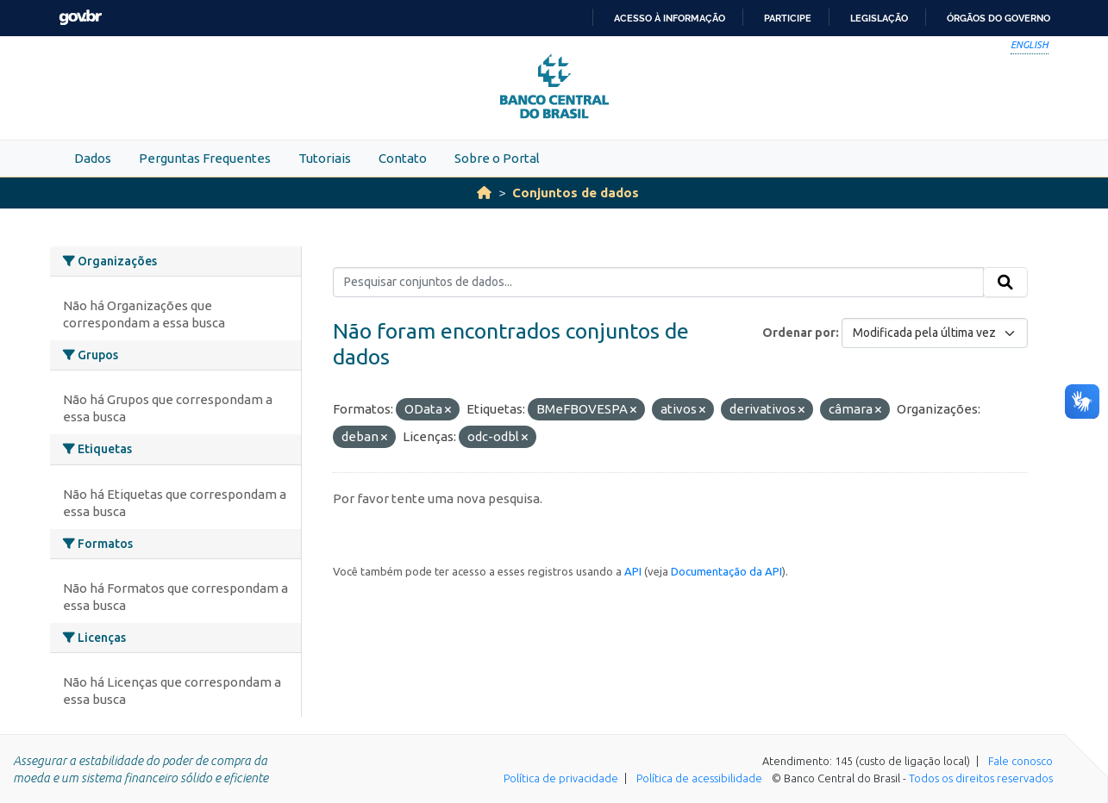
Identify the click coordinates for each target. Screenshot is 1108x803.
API (633, 571)
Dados (92, 158)
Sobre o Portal (497, 158)
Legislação (879, 18)
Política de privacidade (561, 778)
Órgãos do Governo (998, 18)
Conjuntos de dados (575, 192)
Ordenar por (799, 332)
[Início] (484, 192)
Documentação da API (726, 571)
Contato (403, 158)
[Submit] (1005, 282)
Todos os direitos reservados (981, 778)
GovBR (80, 17)
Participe (787, 18)
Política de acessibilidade (699, 778)
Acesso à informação (669, 18)
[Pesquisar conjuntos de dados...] (658, 282)
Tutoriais (324, 158)
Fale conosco (1020, 761)
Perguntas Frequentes (205, 158)
